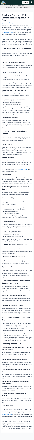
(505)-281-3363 (24, 7)
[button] (31, 2)
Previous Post (5, 435)
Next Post (30, 435)
